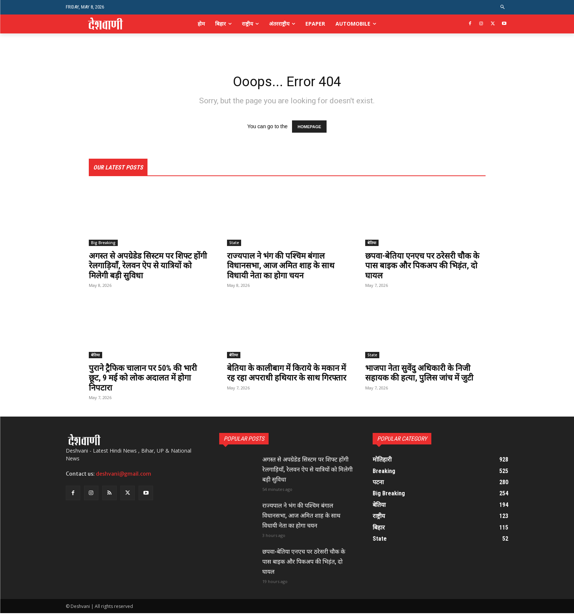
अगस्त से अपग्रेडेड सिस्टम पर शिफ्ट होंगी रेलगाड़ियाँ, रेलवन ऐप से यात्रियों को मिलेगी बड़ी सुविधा (147, 267)
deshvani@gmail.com (123, 475)
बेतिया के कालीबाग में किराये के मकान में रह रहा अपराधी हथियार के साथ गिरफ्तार (283, 380)
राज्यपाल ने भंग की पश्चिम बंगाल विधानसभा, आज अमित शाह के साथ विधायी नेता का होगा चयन (285, 267)
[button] (502, 7)
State (234, 244)
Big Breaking (103, 244)
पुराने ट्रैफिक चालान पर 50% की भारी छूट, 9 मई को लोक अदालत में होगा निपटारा (147, 380)
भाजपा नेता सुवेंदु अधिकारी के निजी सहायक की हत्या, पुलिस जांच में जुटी (423, 375)
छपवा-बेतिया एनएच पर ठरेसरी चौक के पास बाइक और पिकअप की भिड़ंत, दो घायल (422, 267)
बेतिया (371, 244)
